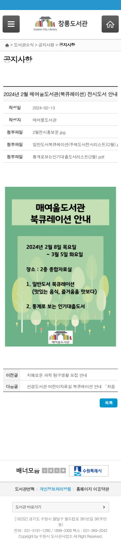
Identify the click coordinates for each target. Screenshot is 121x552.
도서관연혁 (25, 489)
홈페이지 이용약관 (92, 489)
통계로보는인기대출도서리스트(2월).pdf (68, 157)
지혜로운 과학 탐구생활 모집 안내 (57, 375)
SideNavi (11, 24)
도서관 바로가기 (28, 506)
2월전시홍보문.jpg (49, 132)
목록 (109, 403)
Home (110, 24)
